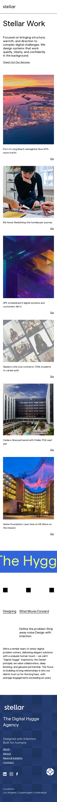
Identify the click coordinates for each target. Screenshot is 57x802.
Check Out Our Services (16, 62)
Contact (8, 762)
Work (6, 749)
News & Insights (12, 758)
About (7, 753)
